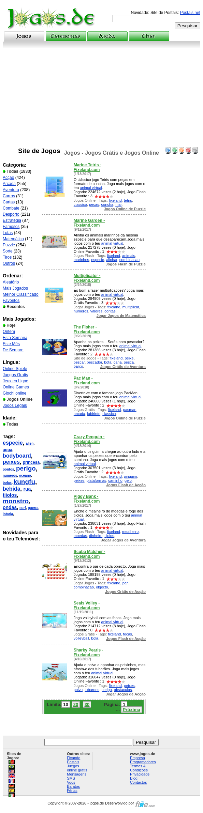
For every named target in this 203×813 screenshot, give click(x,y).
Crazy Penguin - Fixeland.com (89, 439)
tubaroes (92, 690)
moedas (80, 536)
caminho (115, 480)
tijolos (10, 495)
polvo (78, 690)
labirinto (94, 414)
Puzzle (9, 245)
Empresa (137, 758)
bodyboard (17, 456)
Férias (72, 790)
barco (78, 366)
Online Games (16, 387)
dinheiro (95, 536)
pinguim (130, 476)
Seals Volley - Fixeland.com (87, 605)
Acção (8, 177)
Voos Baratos (73, 784)
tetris (128, 200)
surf (22, 508)
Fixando (73, 758)
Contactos (138, 782)
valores (96, 311)
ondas (10, 507)
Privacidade (139, 774)
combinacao (129, 260)
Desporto (11, 214)
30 (87, 704)
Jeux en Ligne (15, 381)
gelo (128, 480)
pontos (8, 469)
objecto (102, 587)
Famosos (11, 226)
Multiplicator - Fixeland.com (87, 278)
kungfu (24, 481)
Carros (9, 196)
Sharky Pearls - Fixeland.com (88, 652)
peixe (129, 358)
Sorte (8, 251)
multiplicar (130, 307)
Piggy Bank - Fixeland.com (87, 499)
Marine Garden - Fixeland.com (89, 223)
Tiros (7, 257)
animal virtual (91, 188)
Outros (9, 263)
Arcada (9, 183)
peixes (11, 462)
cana (118, 362)
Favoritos (11, 300)
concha (107, 204)
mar (118, 204)
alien (30, 443)
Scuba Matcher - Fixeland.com (89, 554)
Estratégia (12, 220)
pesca (129, 362)
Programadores (143, 762)
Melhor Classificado (21, 294)
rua (27, 489)
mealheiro (130, 532)
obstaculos (123, 690)
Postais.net (190, 12)
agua (7, 449)
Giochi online (14, 393)
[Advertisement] (101, 99)
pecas (94, 204)
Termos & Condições (139, 768)
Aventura (11, 189)
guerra (33, 508)
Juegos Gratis (15, 374)
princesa (31, 462)
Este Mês (11, 343)
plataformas (96, 480)
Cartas (9, 202)
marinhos (81, 260)
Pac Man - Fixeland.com (87, 380)
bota (107, 362)
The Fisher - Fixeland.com (87, 329)
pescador (94, 362)
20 (75, 704)
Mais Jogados (15, 288)
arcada (79, 414)
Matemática (13, 238)
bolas (7, 483)
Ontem (9, 331)
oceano (25, 475)
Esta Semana (15, 337)
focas (127, 634)
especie (13, 443)
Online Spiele (15, 368)
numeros (10, 475)
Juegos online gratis (77, 768)
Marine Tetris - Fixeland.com (87, 167)
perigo (26, 468)
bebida (11, 489)
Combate (11, 208)
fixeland (115, 200)
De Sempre (13, 350)
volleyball (81, 638)
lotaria (8, 514)
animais (128, 256)
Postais (73, 762)
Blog (133, 778)
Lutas (8, 232)
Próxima (131, 709)
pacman (129, 410)
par (125, 583)
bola (94, 638)
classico (80, 204)
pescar (79, 362)
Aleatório (11, 282)
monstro (16, 501)
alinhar (111, 260)
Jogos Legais (15, 405)
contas (109, 311)
